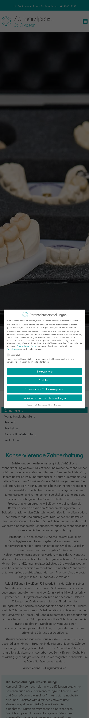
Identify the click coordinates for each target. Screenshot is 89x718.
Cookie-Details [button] (32, 403)
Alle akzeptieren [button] (44, 369)
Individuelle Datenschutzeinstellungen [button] (44, 396)
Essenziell (14, 352)
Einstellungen (13, 347)
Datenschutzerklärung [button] (45, 403)
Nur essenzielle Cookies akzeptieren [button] (44, 387)
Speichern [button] (44, 378)
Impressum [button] (58, 403)
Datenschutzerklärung (26, 344)
